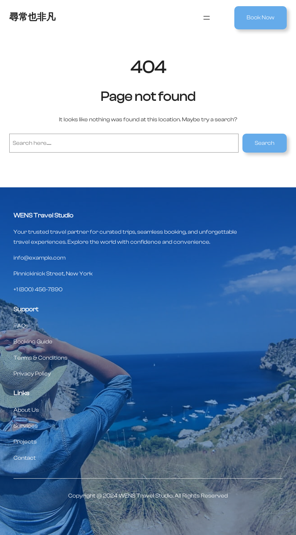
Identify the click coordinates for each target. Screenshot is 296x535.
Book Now (260, 17)
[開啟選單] (206, 17)
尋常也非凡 (32, 17)
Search (264, 143)
